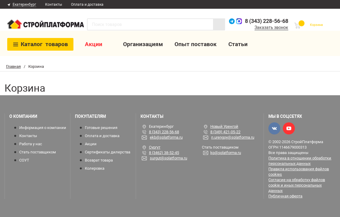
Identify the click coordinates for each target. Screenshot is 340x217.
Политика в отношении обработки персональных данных (299, 161)
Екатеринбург (24, 4)
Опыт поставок (197, 44)
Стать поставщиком (37, 152)
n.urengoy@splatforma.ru (232, 137)
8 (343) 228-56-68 (263, 21)
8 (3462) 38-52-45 (164, 152)
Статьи (239, 44)
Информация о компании (42, 127)
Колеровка (94, 168)
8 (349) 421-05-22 (225, 132)
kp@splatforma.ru (225, 152)
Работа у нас (30, 144)
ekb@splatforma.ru (166, 137)
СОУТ (24, 160)
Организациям (144, 44)
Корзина (315, 25)
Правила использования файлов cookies (298, 172)
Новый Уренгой (224, 126)
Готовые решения (101, 127)
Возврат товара (99, 160)
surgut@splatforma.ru (168, 158)
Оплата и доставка (87, 4)
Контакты (53, 4)
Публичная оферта (285, 196)
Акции (95, 44)
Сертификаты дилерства (107, 152)
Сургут (154, 147)
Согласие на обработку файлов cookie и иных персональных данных (296, 185)
